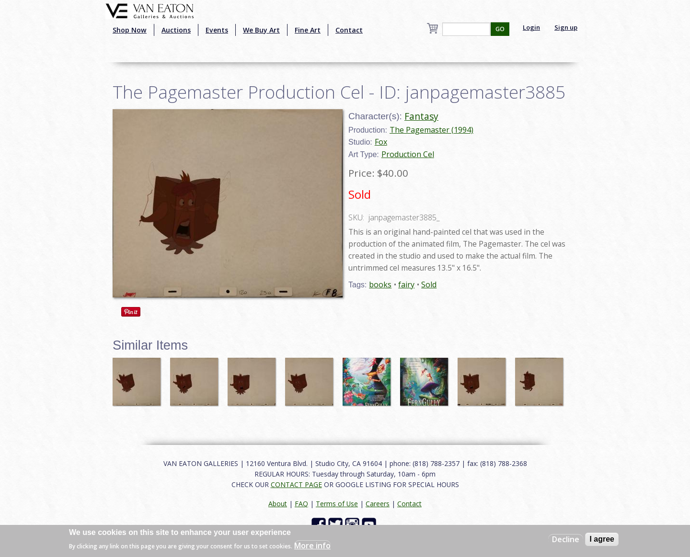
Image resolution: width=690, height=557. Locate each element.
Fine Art (308, 29)
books (380, 284)
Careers (378, 503)
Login (531, 27)
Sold (429, 284)
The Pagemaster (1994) (431, 130)
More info (312, 545)
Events (217, 29)
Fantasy (421, 116)
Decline (565, 539)
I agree (601, 539)
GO (500, 29)
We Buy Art (261, 29)
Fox (381, 141)
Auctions (176, 29)
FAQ (301, 503)
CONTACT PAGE (296, 484)
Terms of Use (337, 503)
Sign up (565, 27)
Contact (349, 29)
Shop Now (130, 29)
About (277, 503)
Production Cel (407, 154)
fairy (406, 284)
